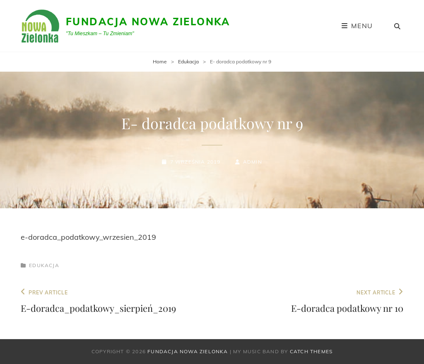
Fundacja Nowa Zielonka (148, 21)
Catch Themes (311, 351)
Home (160, 61)
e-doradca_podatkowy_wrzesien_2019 (88, 237)
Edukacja (188, 61)
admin (252, 162)
